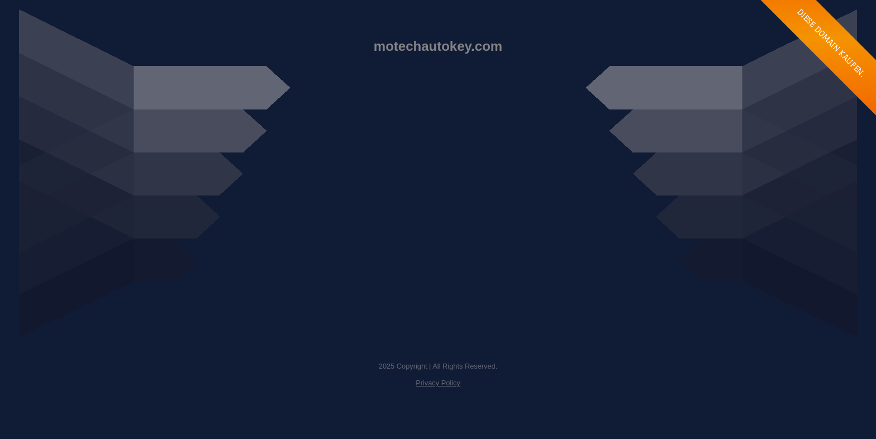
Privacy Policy (438, 383)
